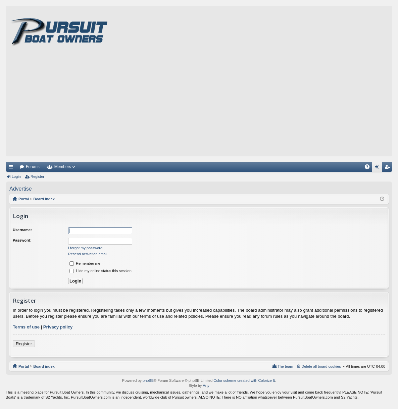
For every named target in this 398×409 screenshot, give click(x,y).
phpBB (148, 380)
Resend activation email (87, 254)
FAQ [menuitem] (369, 168)
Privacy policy (57, 326)
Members (62, 166)
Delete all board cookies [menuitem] (321, 366)
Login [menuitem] (378, 168)
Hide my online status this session (100, 271)
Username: (22, 230)
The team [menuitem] (285, 366)
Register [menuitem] (388, 168)
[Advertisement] (199, 106)
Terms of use (26, 326)
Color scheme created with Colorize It (244, 380)
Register (37, 176)
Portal (23, 199)
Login (16, 176)
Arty (206, 386)
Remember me (84, 263)
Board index (44, 366)
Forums (33, 166)
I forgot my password (85, 248)
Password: (22, 240)
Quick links (12, 168)
